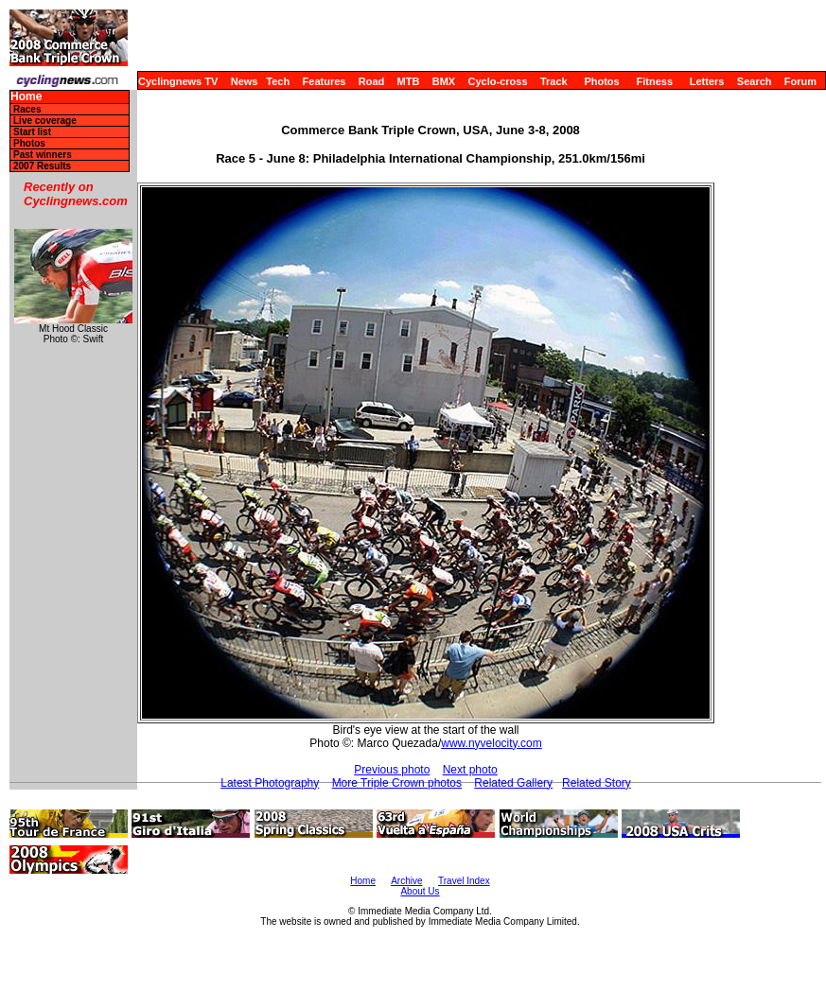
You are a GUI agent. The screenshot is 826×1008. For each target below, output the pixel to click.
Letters (707, 81)
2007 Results (42, 166)
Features (324, 81)
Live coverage (45, 120)
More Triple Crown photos (397, 783)
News (244, 81)
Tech (278, 81)
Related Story (596, 783)
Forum (800, 81)
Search (754, 81)
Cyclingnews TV (178, 81)
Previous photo (392, 769)
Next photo (470, 769)
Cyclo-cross (498, 81)
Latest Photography (269, 783)
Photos (601, 81)
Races (27, 109)
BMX (443, 81)
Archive (406, 881)
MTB (408, 81)
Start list (32, 132)
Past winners (42, 154)
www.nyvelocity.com (491, 743)
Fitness (654, 81)
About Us (419, 891)
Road (372, 81)
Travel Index (464, 881)
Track (554, 81)
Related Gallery (513, 783)
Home (26, 97)
